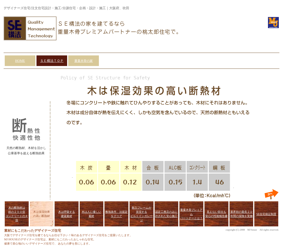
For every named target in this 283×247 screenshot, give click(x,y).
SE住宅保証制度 (266, 214)
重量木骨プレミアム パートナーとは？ (191, 214)
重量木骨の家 (83, 60)
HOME (20, 61)
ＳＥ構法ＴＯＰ (52, 61)
